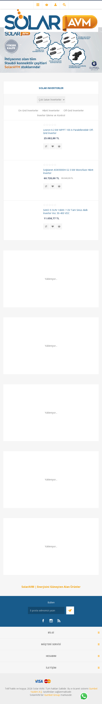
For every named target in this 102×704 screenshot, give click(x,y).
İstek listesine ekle (53, 146)
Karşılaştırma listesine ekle (46, 146)
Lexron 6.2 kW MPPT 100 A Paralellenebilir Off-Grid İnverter (68, 131)
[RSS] (59, 620)
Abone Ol (70, 610)
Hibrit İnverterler (51, 110)
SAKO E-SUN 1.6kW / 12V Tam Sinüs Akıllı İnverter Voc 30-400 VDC (65, 211)
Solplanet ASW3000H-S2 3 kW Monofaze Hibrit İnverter (68, 171)
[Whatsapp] (84, 696)
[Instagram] (51, 620)
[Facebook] (43, 620)
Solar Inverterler (51, 88)
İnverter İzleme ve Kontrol (51, 115)
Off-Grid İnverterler (74, 110)
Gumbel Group (52, 694)
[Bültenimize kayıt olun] (46, 610)
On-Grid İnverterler (28, 110)
